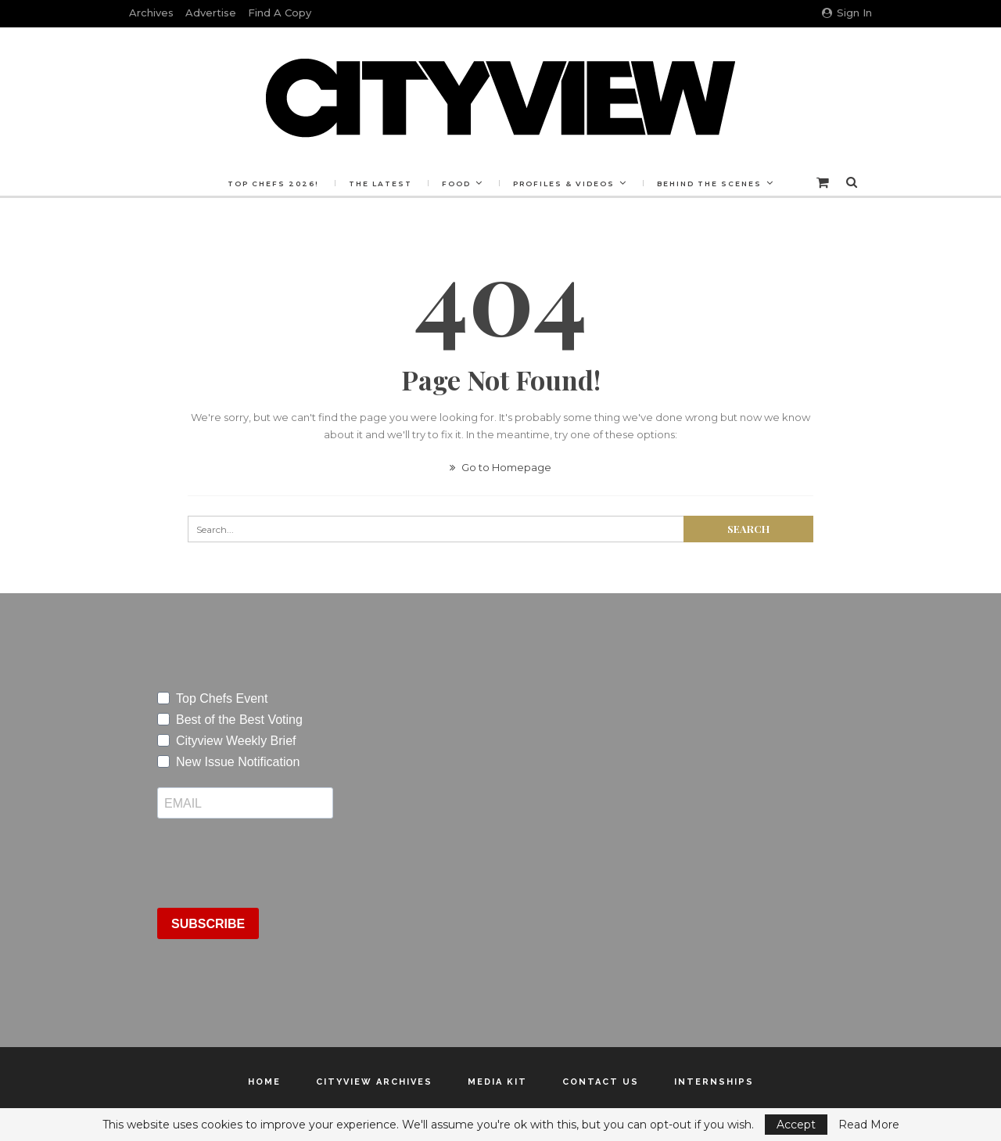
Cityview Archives (374, 1082)
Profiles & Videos (564, 183)
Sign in (847, 12)
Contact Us (600, 1082)
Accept (796, 1125)
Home (264, 1082)
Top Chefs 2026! (273, 183)
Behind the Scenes (709, 183)
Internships (714, 1082)
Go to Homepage (500, 467)
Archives (151, 12)
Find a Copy (279, 12)
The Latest (380, 183)
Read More (868, 1124)
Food (456, 183)
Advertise (210, 12)
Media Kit (497, 1082)
